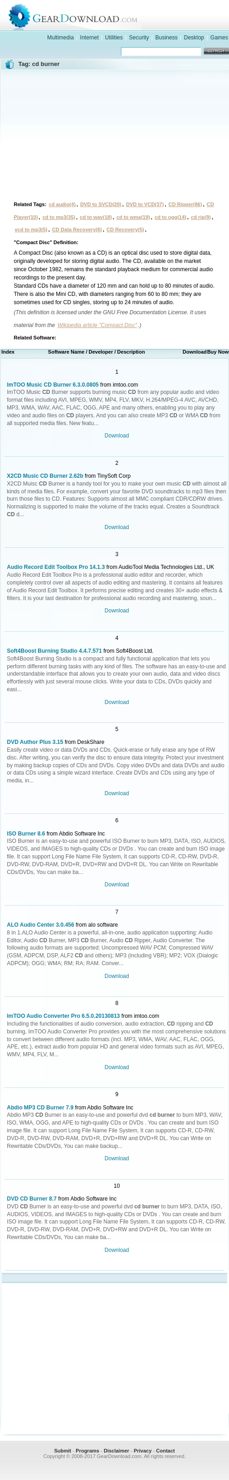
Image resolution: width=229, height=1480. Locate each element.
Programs (87, 1450)
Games (219, 37)
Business (166, 37)
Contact (165, 1450)
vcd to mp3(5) (31, 229)
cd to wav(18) (96, 217)
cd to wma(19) (133, 217)
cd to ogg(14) (170, 217)
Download (116, 435)
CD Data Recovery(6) (77, 229)
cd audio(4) (62, 204)
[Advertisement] (114, 134)
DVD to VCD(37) (145, 204)
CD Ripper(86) (185, 204)
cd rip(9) (201, 217)
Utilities (114, 37)
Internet (89, 37)
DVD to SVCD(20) (100, 204)
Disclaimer (116, 1450)
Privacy (143, 1450)
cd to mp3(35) (59, 217)
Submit (62, 1450)
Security (139, 37)
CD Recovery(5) (125, 229)
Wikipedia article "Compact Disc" (97, 325)
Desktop (194, 37)
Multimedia (60, 37)
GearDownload (123, 15)
